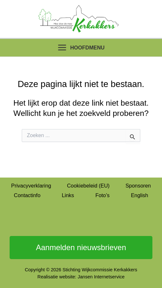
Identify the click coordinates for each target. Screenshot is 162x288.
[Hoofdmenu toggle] (81, 48)
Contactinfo (27, 195)
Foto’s (102, 195)
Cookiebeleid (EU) (88, 185)
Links (68, 195)
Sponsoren (138, 185)
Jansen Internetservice (101, 276)
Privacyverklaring (31, 185)
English (139, 195)
